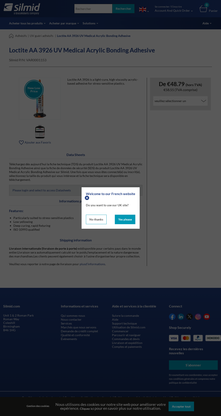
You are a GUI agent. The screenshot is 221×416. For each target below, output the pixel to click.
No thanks (96, 219)
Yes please (125, 219)
